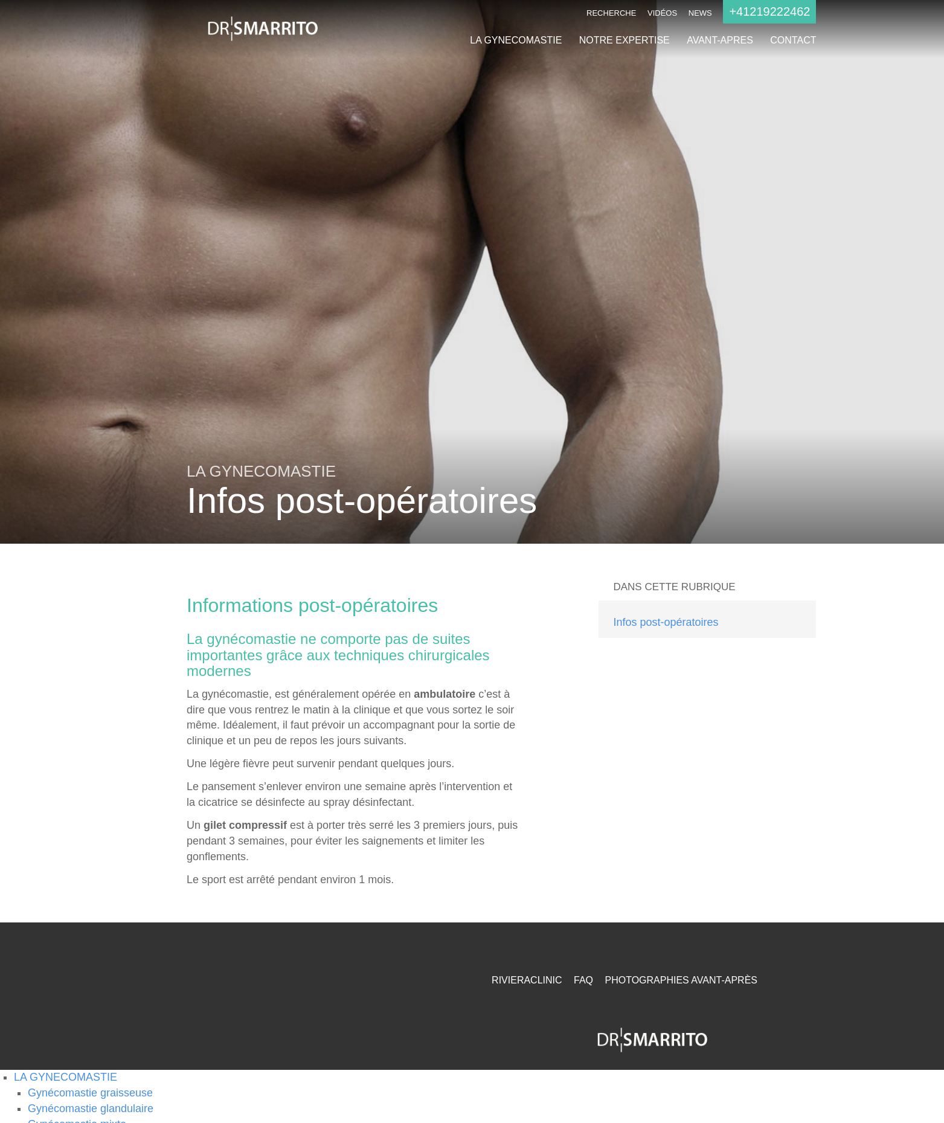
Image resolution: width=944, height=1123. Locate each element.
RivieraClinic (527, 980)
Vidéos (662, 13)
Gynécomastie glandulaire (90, 1108)
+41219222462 (769, 11)
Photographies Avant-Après (681, 980)
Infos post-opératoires (665, 622)
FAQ (583, 980)
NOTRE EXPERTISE (624, 40)
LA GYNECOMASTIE (516, 40)
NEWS (700, 13)
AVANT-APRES (720, 40)
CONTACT (793, 40)
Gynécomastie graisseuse (90, 1093)
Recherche (611, 13)
